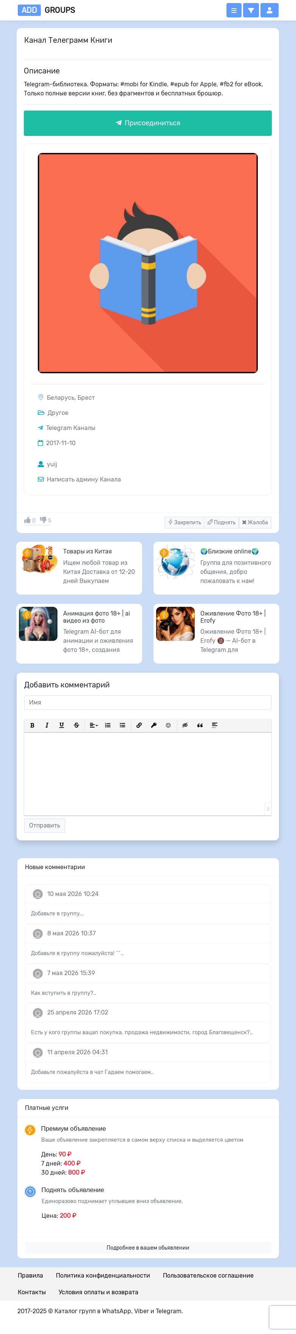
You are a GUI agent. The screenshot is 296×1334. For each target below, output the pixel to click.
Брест (86, 397)
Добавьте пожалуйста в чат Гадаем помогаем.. (92, 1072)
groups (46, 10)
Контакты (32, 1292)
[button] (251, 10)
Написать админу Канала (79, 479)
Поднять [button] (222, 522)
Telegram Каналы (70, 428)
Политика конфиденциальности (103, 1275)
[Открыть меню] (234, 10)
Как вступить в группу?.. (63, 993)
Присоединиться (148, 123)
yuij (47, 464)
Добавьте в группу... (57, 913)
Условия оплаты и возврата (98, 1292)
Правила (30, 1275)
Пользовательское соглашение (208, 1275)
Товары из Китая (87, 551)
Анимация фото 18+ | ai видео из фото (96, 617)
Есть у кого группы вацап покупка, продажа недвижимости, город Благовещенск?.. (142, 1032)
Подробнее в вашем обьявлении (148, 1248)
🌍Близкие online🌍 (229, 551)
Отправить (44, 825)
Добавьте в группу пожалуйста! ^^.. (77, 953)
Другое (53, 412)
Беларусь (60, 397)
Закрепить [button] (184, 522)
